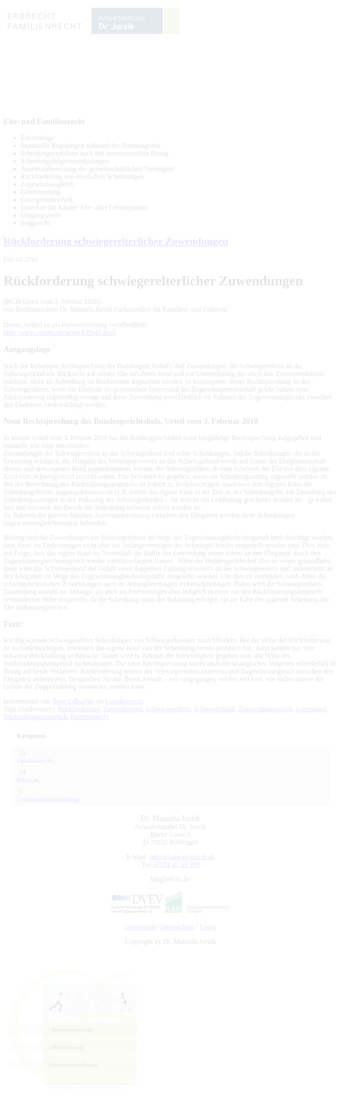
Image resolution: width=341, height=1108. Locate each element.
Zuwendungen (123, 709)
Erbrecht (28, 780)
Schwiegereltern (168, 709)
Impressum (140, 926)
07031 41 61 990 (176, 864)
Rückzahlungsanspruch (35, 716)
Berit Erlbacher (73, 701)
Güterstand (310, 709)
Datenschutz (178, 926)
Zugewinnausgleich (265, 709)
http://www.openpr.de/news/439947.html (59, 332)
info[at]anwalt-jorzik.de (182, 856)
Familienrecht (124, 701)
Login (208, 926)
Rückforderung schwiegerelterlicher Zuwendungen (115, 241)
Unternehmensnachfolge (48, 799)
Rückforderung (79, 709)
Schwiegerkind (214, 709)
